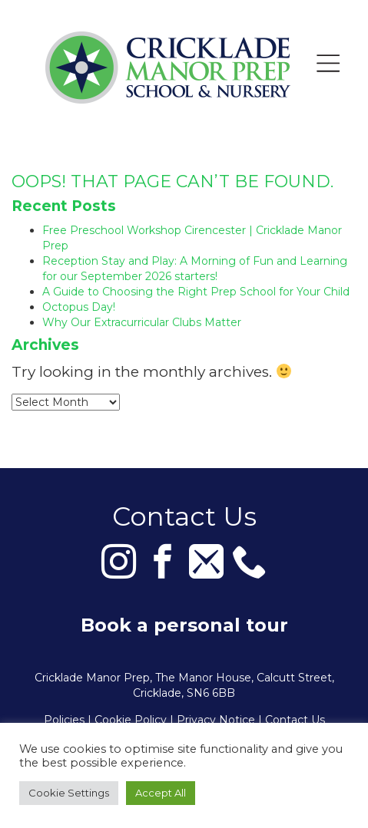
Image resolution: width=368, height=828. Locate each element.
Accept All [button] (160, 793)
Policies (64, 720)
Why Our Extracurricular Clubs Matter (141, 322)
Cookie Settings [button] (68, 793)
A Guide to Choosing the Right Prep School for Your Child (196, 292)
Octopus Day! (78, 307)
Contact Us (295, 720)
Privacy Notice (216, 720)
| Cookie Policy (127, 720)
